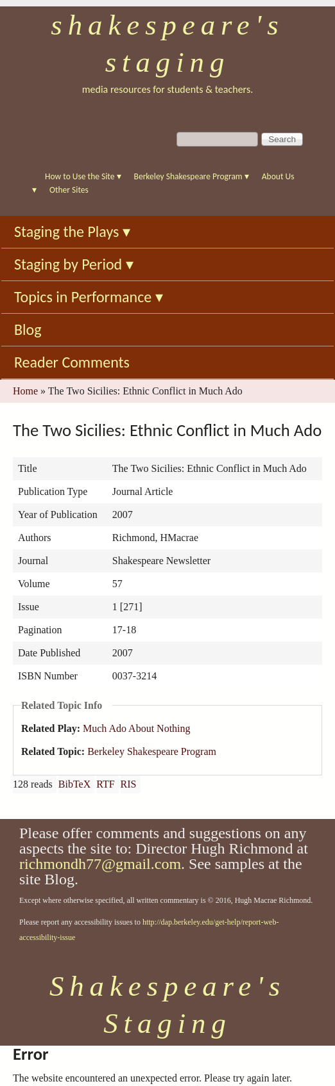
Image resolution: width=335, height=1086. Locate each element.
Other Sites (69, 189)
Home (25, 390)
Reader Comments (72, 362)
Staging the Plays (72, 231)
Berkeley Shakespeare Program (191, 176)
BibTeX (74, 784)
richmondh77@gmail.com (100, 863)
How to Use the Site (83, 176)
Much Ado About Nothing (137, 728)
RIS (129, 784)
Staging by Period (73, 264)
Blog (28, 329)
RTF (105, 784)
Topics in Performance (88, 297)
